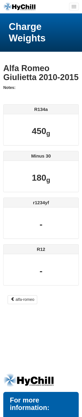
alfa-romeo (22, 299)
